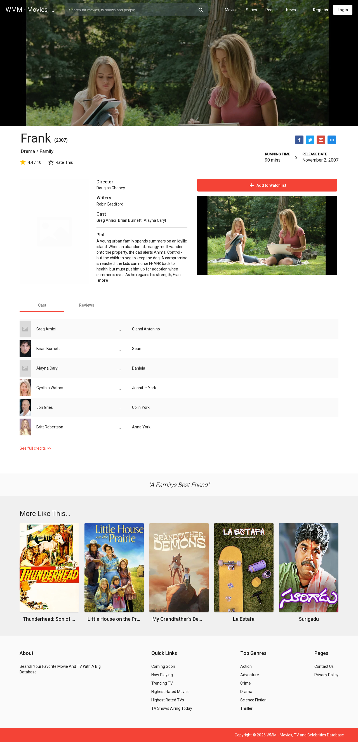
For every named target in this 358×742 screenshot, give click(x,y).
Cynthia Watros (49, 388)
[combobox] (136, 9)
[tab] (42, 305)
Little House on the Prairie (114, 619)
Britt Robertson (49, 427)
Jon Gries (44, 407)
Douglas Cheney (110, 188)
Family (46, 151)
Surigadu (309, 619)
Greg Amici (106, 220)
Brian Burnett (130, 220)
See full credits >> (35, 448)
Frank (37, 138)
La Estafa (244, 619)
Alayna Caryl (155, 220)
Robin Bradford (109, 204)
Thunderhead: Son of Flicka (49, 619)
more (103, 280)
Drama (28, 151)
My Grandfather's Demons (179, 619)
